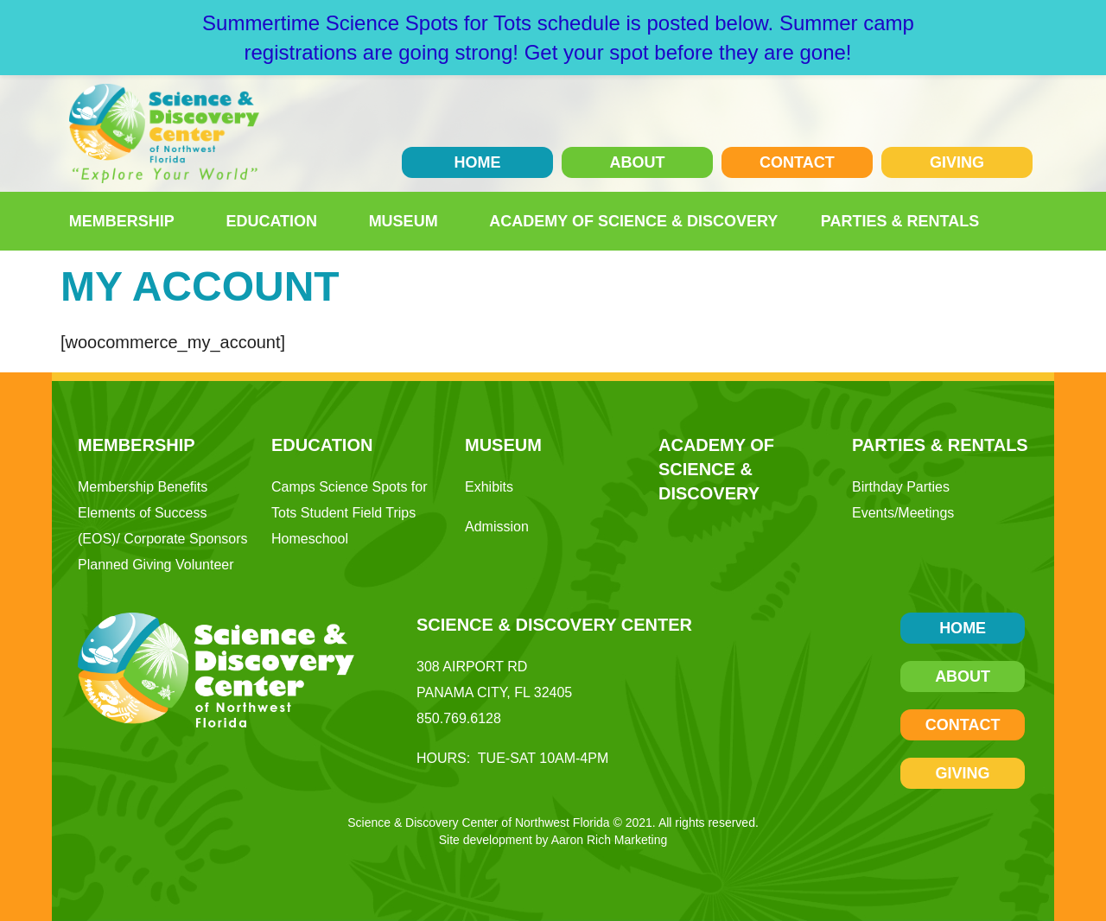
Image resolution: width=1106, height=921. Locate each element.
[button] (1018, 221)
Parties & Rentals (904, 221)
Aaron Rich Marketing (609, 840)
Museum (408, 221)
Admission (497, 526)
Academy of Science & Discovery (633, 221)
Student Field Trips (358, 512)
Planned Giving (125, 564)
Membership (126, 221)
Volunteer (204, 564)
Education (276, 221)
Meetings (926, 512)
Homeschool (309, 538)
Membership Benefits (142, 487)
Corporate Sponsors (185, 538)
